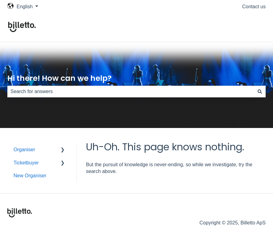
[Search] (260, 91)
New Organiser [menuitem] (30, 175)
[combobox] (130, 91)
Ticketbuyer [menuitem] (26, 162)
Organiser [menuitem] (24, 149)
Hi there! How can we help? (59, 78)
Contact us (254, 6)
